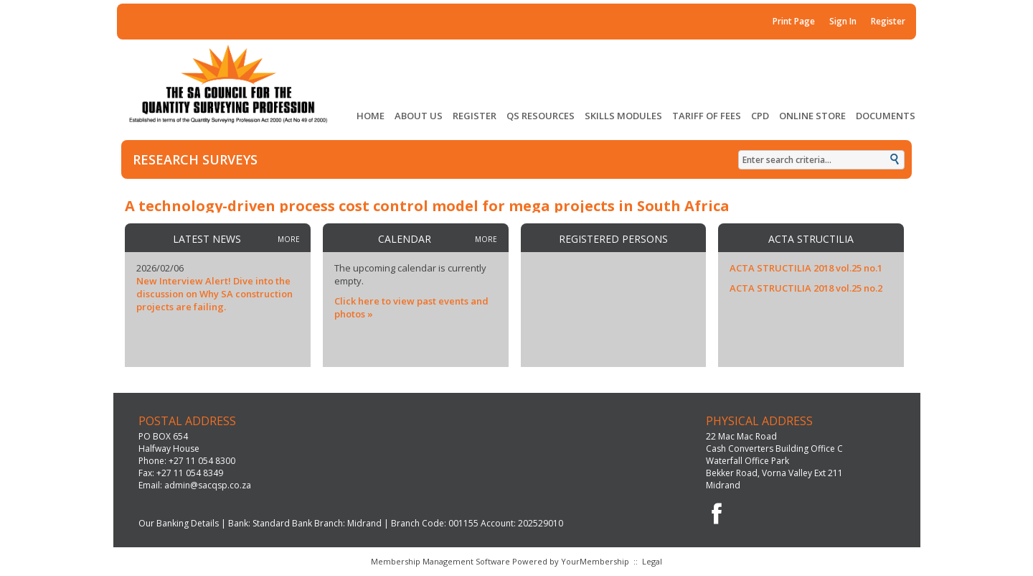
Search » (896, 161)
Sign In (843, 21)
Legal (652, 561)
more (289, 239)
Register (888, 21)
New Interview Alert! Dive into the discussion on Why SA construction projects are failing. (214, 293)
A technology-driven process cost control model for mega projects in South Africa (427, 205)
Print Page (794, 21)
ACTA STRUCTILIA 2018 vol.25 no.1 (806, 267)
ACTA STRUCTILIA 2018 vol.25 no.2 (806, 288)
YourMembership (595, 561)
